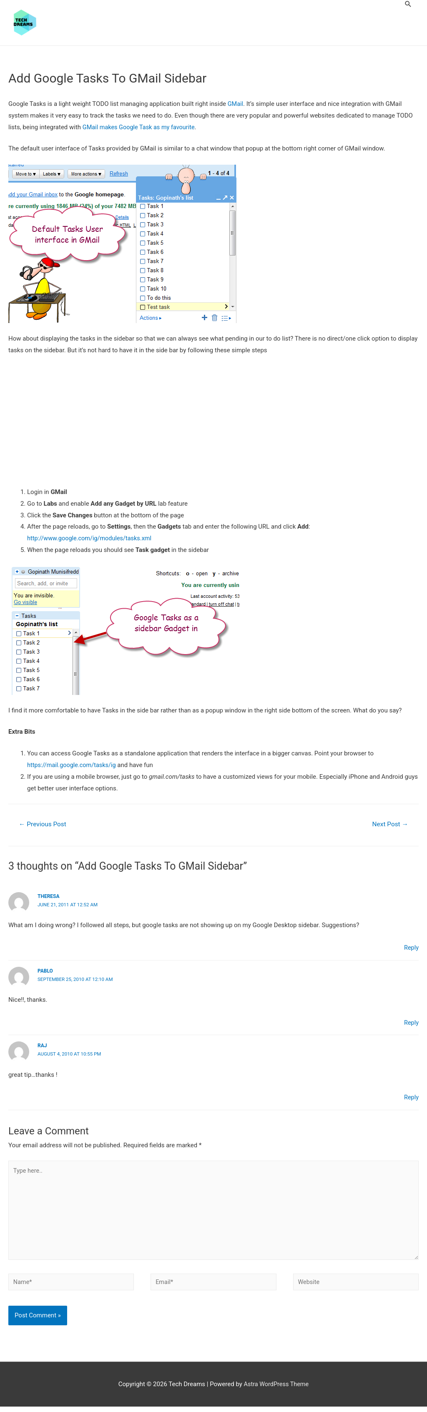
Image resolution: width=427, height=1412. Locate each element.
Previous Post (43, 825)
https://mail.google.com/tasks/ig (73, 765)
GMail (236, 104)
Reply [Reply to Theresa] (411, 949)
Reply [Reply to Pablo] (411, 1023)
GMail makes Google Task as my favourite (141, 127)
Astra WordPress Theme (276, 1389)
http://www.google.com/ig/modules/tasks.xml (91, 538)
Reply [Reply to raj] (411, 1097)
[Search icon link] (408, 4)
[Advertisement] (213, 425)
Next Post (389, 825)
